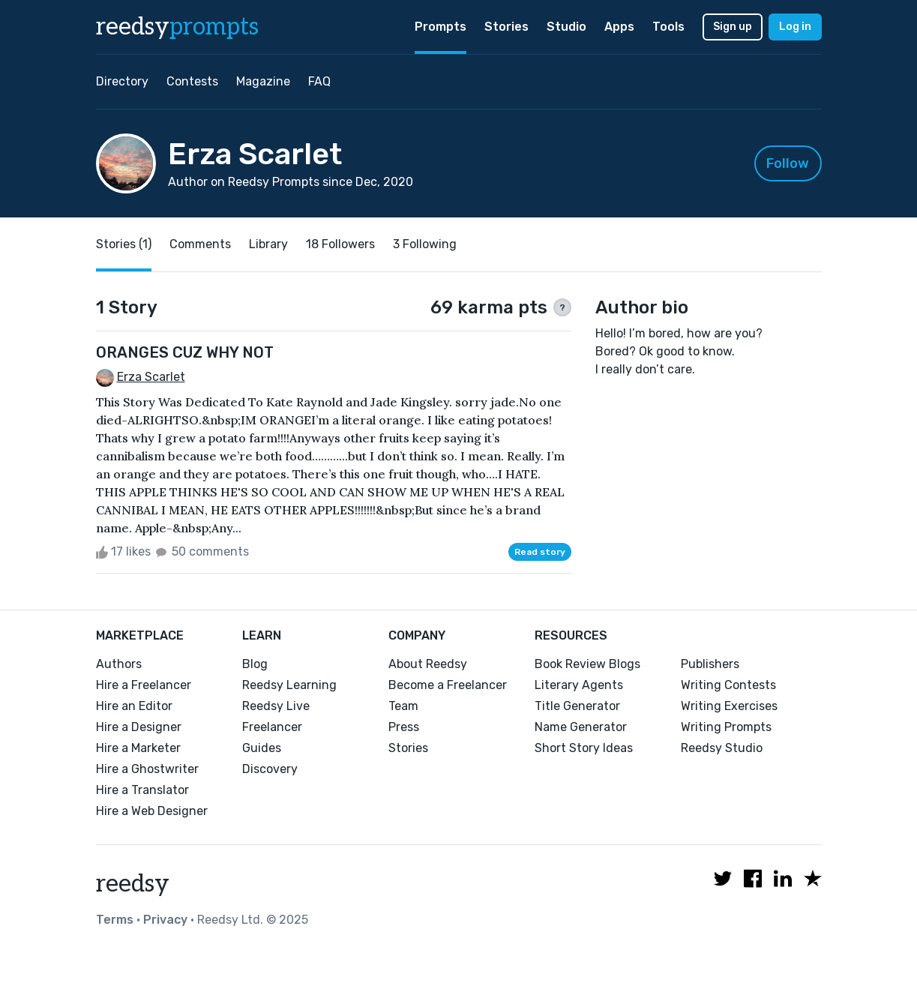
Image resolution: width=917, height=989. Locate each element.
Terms (114, 920)
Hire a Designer (138, 727)
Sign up (732, 26)
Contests (192, 81)
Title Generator (577, 706)
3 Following (425, 244)
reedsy (132, 884)
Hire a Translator (142, 790)
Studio (566, 26)
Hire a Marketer (138, 748)
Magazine (263, 81)
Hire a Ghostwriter (147, 769)
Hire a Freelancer (143, 685)
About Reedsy (427, 664)
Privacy (165, 920)
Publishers (710, 664)
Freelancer (272, 727)
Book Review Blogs (587, 664)
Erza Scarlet (151, 377)
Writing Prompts (726, 727)
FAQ (319, 81)
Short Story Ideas (584, 748)
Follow (787, 163)
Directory (122, 81)
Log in (795, 26)
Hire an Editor (134, 706)
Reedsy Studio (722, 748)
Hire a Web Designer (152, 811)
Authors (119, 664)
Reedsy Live (276, 706)
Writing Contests (728, 685)
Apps (619, 26)
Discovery (270, 769)
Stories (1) (123, 244)
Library (268, 244)
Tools (668, 26)
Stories (506, 26)
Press (403, 727)
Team (403, 706)
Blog (255, 664)
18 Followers (340, 244)
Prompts (440, 26)
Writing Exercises (729, 706)
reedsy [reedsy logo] (177, 27)
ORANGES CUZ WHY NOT (185, 352)
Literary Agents (579, 685)
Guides (261, 748)
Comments (200, 244)
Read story (539, 552)
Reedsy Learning (289, 685)
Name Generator (581, 727)
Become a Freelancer (447, 685)
